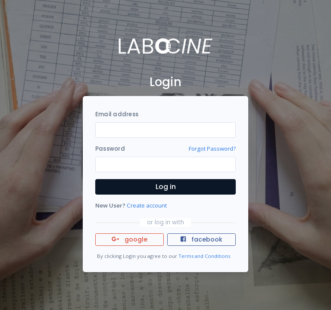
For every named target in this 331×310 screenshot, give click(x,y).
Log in (166, 187)
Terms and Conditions (204, 256)
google (129, 239)
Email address (116, 114)
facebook (201, 239)
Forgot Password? (212, 148)
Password (110, 149)
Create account (147, 205)
